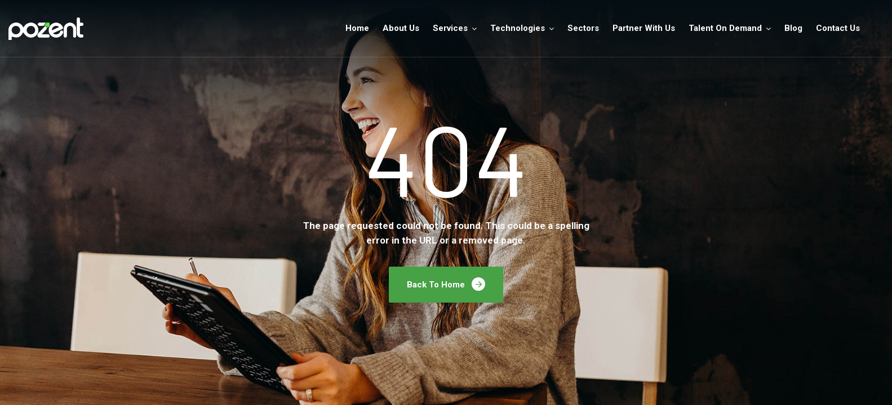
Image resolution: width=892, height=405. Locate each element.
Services (450, 28)
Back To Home (446, 284)
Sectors (583, 28)
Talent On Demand (725, 28)
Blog (793, 28)
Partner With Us (644, 28)
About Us (401, 28)
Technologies (517, 28)
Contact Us (838, 28)
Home (357, 28)
